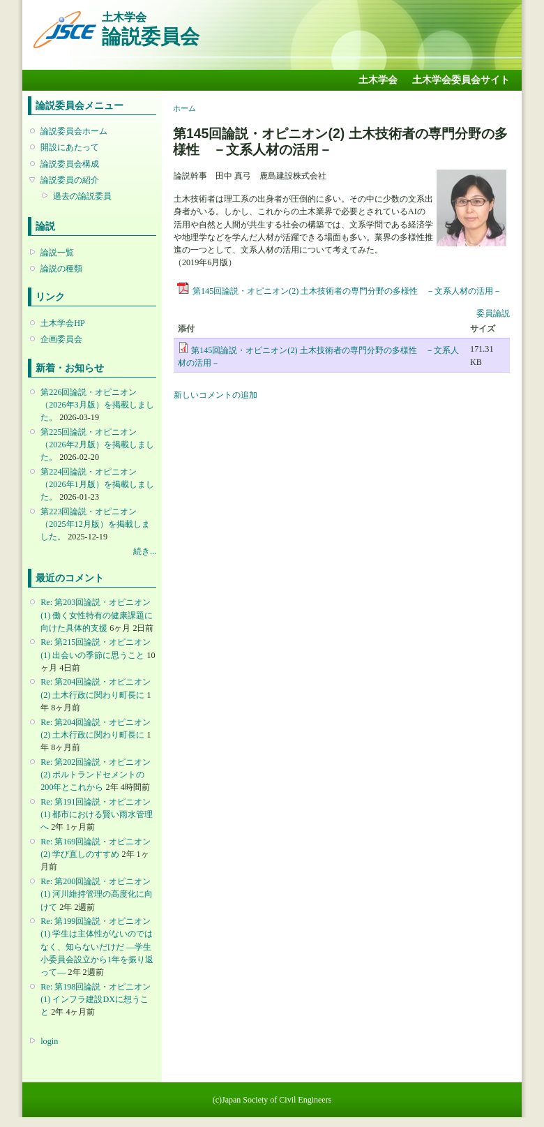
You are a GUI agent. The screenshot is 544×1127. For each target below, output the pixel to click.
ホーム (184, 108)
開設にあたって (69, 147)
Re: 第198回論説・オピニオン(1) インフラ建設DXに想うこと (95, 999)
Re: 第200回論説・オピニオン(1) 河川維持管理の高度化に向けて (96, 893)
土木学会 (378, 80)
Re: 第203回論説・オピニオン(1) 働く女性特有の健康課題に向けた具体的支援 (96, 614)
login (49, 1041)
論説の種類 (61, 269)
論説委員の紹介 (69, 180)
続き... (144, 551)
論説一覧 (57, 253)
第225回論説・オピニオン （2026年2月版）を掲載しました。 (96, 444)
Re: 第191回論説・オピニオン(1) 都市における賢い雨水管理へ (96, 814)
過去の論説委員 (82, 196)
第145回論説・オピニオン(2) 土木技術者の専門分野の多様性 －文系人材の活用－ (346, 291)
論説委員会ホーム (73, 131)
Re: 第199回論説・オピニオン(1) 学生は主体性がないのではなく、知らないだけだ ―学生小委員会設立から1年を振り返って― (96, 946)
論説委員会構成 (69, 164)
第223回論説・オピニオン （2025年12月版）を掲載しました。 (94, 524)
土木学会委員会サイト (461, 80)
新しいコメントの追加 (215, 395)
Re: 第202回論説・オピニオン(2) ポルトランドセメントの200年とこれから (95, 774)
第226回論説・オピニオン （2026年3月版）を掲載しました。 (96, 404)
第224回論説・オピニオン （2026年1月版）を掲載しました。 (96, 484)
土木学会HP (62, 323)
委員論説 (493, 313)
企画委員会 (61, 339)
